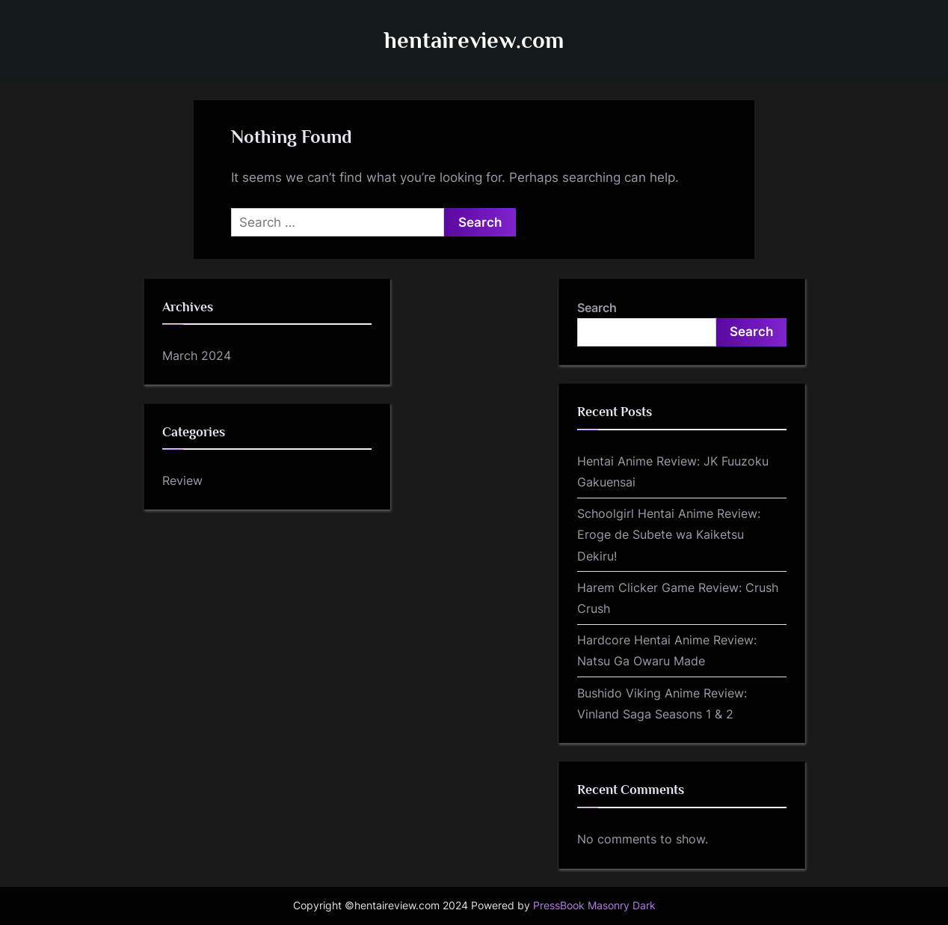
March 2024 (196, 355)
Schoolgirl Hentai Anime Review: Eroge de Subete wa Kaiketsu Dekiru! (668, 535)
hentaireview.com (474, 40)
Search (597, 307)
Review (182, 480)
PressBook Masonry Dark (594, 906)
